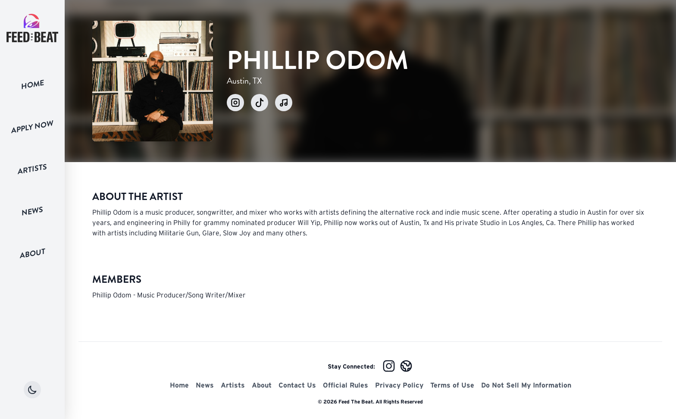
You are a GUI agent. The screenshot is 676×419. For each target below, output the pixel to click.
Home (32, 84)
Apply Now (32, 127)
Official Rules (345, 385)
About (32, 253)
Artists (32, 169)
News (32, 211)
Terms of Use (452, 385)
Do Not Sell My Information (526, 385)
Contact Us (297, 385)
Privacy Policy (399, 385)
